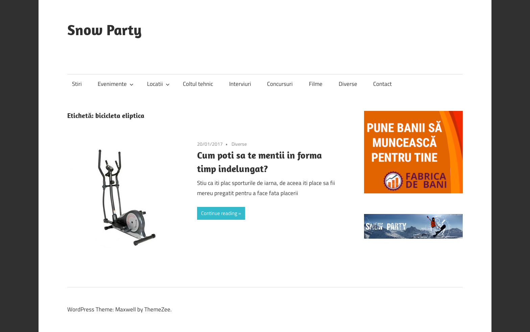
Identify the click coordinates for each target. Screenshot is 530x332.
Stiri (77, 83)
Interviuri (240, 83)
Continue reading (219, 213)
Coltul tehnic (198, 83)
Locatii (158, 83)
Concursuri (280, 83)
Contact (382, 83)
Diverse (348, 83)
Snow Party (104, 30)
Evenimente (116, 83)
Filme (315, 83)
